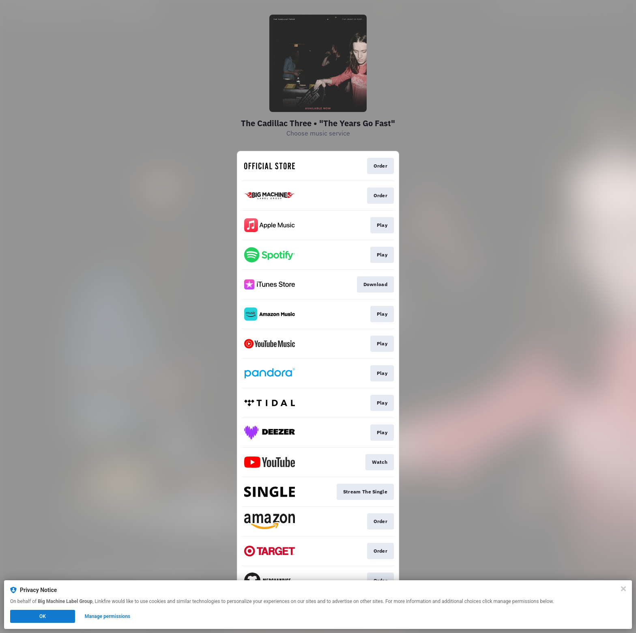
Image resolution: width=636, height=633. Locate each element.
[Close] (623, 588)
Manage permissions (108, 616)
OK (42, 616)
